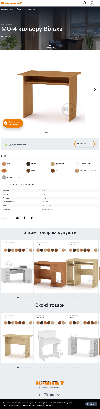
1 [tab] (46, 132)
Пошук (84, 3)
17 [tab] (78, 297)
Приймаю (91, 404)
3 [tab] (25, 297)
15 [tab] (70, 297)
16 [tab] (74, 297)
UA (92, 3)
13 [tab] (63, 297)
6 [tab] (36, 297)
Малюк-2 (40, 318)
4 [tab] (29, 297)
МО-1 (6, 318)
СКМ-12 (72, 245)
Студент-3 (73, 318)
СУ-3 (5, 245)
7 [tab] (40, 297)
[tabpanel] (50, 93)
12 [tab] (59, 297)
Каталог (13, 9)
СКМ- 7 (39, 245)
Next (95, 89)
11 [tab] (55, 297)
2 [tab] (21, 297)
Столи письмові (24, 9)
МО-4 (35, 9)
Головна (4, 9)
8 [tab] (44, 297)
